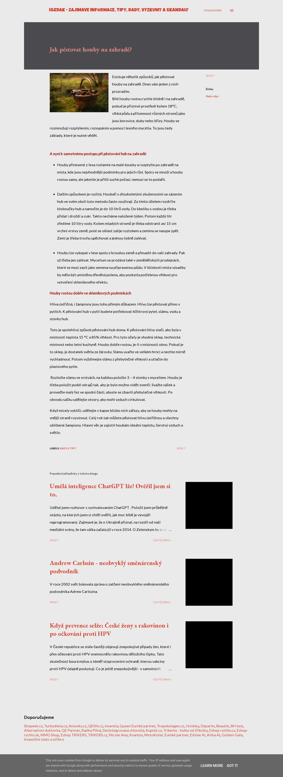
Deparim (208, 726)
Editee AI (197, 735)
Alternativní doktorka (42, 730)
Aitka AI (213, 735)
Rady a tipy (212, 96)
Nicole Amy (118, 735)
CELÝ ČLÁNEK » (162, 540)
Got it (232, 765)
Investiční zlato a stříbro (44, 739)
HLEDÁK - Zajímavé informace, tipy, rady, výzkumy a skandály (118, 10)
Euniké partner (176, 735)
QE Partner (71, 730)
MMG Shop (49, 735)
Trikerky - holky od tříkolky (185, 730)
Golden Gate (232, 735)
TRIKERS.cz (97, 735)
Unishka (192, 726)
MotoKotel (153, 735)
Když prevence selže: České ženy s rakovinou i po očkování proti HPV (109, 629)
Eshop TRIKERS (73, 735)
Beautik (222, 726)
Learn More (212, 765)
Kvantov (136, 735)
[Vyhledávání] (213, 10)
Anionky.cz (78, 726)
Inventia (111, 726)
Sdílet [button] (210, 75)
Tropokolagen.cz (170, 726)
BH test (237, 726)
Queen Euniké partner (137, 726)
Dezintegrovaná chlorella (123, 730)
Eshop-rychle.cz (222, 730)
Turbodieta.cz (55, 726)
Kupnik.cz (154, 730)
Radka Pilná (91, 730)
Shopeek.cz (33, 726)
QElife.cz (95, 726)
